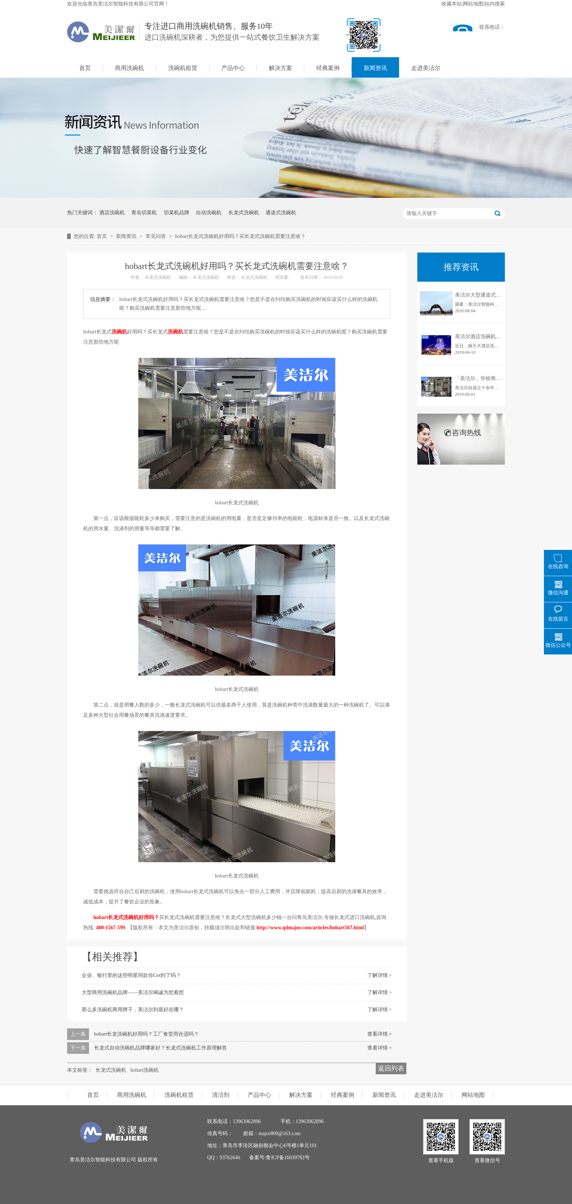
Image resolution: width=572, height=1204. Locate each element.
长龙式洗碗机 (243, 212)
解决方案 (280, 68)
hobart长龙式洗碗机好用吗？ (125, 917)
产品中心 (233, 68)
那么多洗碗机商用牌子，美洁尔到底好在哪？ (133, 1009)
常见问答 (156, 236)
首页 (85, 68)
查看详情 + (379, 1034)
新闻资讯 (375, 68)
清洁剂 (220, 1095)
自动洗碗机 (208, 212)
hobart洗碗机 (144, 1070)
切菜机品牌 (176, 212)
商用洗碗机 (129, 68)
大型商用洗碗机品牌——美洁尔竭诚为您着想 (133, 992)
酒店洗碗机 (112, 212)
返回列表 (391, 1068)
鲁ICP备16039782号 (288, 1157)
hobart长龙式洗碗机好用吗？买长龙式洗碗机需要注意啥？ (240, 236)
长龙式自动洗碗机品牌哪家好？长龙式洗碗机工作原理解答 (160, 1048)
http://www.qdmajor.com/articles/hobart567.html (310, 927)
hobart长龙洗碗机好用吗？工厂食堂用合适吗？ (146, 1034)
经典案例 (328, 68)
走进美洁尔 (425, 68)
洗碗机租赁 (182, 68)
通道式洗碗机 (281, 212)
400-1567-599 (110, 927)
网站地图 (473, 4)
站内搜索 (494, 4)
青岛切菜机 (144, 212)
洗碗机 (119, 332)
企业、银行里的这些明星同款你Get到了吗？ (131, 975)
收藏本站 (451, 4)
